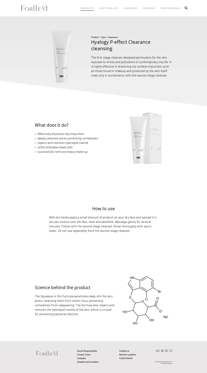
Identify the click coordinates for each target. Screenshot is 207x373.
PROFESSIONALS (171, 8)
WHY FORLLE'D (108, 8)
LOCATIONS (131, 8)
